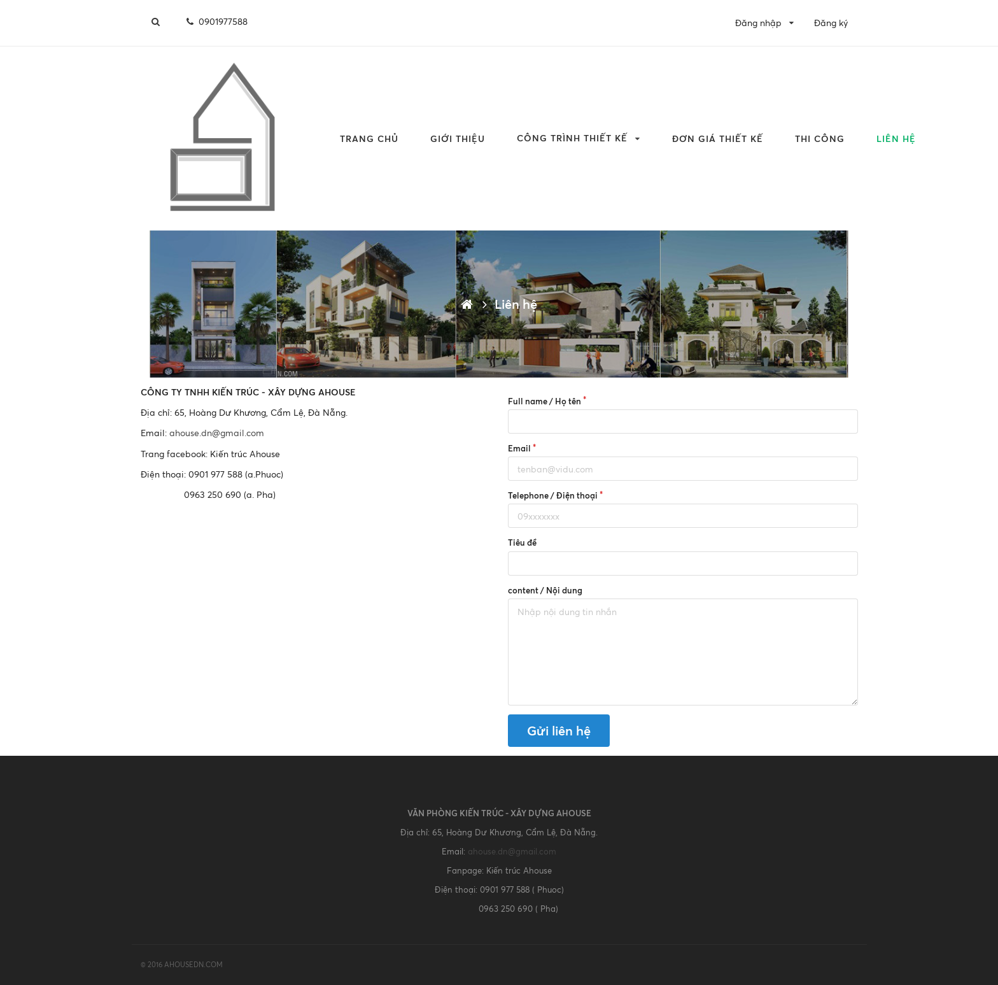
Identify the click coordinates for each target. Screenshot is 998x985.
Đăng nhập (758, 22)
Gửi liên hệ (559, 731)
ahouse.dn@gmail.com (216, 432)
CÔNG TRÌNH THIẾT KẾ (572, 137)
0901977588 (216, 21)
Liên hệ (896, 138)
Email (519, 448)
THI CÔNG (820, 138)
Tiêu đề (522, 542)
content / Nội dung (545, 590)
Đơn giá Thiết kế (717, 138)
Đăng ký (831, 22)
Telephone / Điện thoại (553, 495)
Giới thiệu (457, 138)
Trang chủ (369, 138)
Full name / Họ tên (544, 401)
